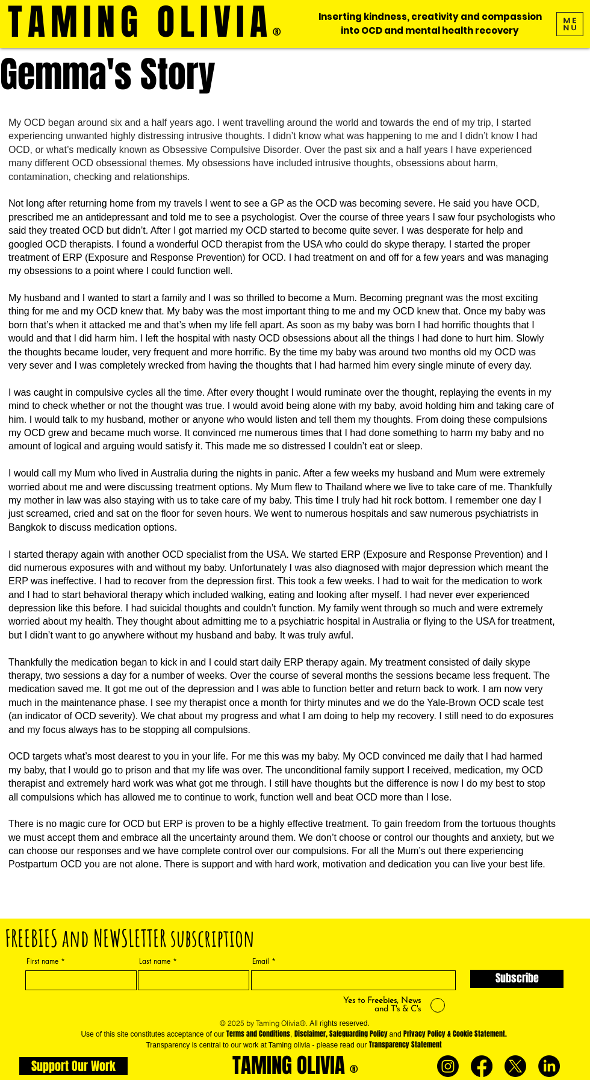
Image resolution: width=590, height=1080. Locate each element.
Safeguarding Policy (358, 1033)
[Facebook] (481, 1066)
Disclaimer (310, 1033)
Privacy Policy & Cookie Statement (454, 1033)
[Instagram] (448, 1066)
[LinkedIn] (549, 1066)
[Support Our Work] (73, 1066)
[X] (515, 1066)
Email (260, 961)
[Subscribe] (517, 979)
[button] (569, 24)
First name (42, 961)
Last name (154, 961)
